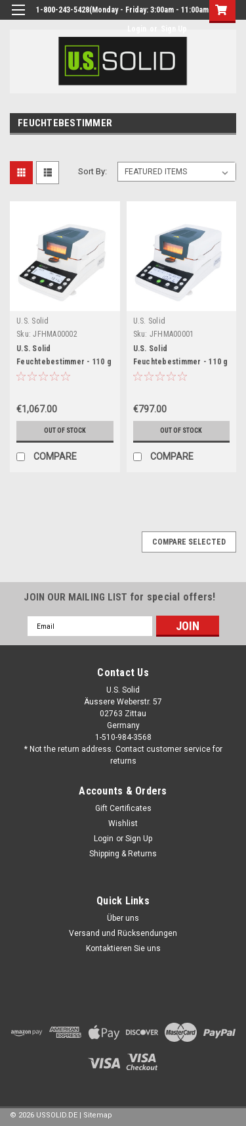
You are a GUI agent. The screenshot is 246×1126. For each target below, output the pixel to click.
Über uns (123, 918)
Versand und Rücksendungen (123, 933)
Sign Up (174, 29)
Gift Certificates (123, 808)
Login (136, 29)
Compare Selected (189, 542)
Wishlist (123, 823)
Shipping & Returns (123, 853)
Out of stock (65, 430)
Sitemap (97, 1115)
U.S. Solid (32, 321)
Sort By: (92, 171)
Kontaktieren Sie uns (123, 948)
